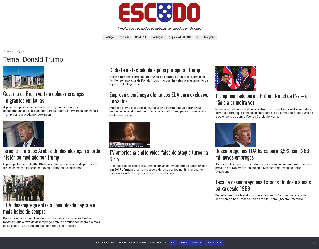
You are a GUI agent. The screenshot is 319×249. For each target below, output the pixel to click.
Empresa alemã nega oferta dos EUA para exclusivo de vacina (158, 97)
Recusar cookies (191, 242)
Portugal (109, 37)
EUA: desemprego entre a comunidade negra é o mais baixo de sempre (49, 208)
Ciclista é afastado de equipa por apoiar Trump (154, 69)
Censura (124, 37)
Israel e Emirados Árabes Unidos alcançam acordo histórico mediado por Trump (51, 154)
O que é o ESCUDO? (180, 37)
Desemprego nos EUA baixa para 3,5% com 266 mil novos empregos (262, 154)
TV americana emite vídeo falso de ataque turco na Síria (158, 155)
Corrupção (157, 37)
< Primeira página (13, 51)
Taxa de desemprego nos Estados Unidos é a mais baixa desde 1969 (263, 185)
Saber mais (214, 242)
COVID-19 (140, 37)
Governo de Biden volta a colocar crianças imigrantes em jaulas (43, 97)
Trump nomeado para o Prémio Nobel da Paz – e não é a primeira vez (261, 99)
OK (173, 242)
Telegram (209, 37)
